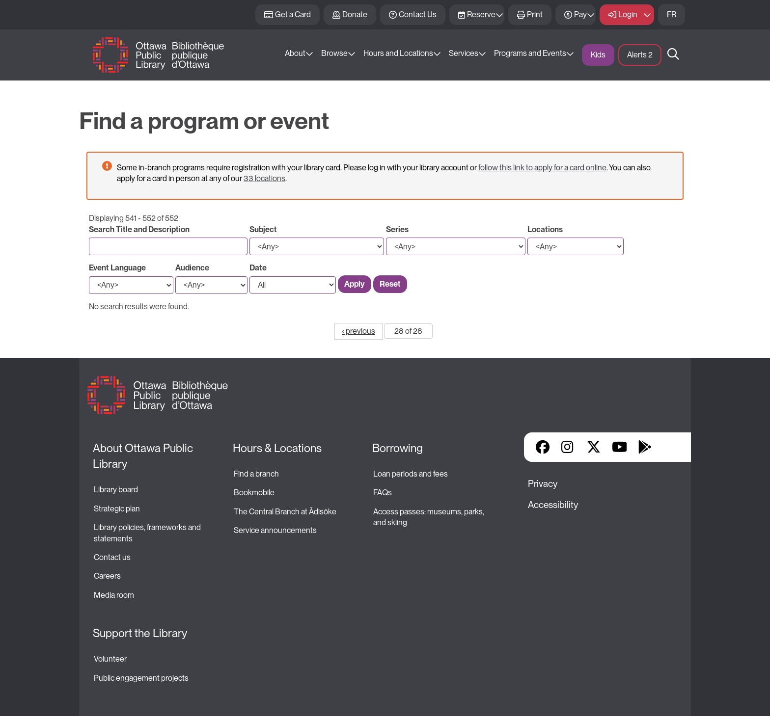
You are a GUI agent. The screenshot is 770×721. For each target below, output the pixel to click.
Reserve (481, 14)
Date (258, 267)
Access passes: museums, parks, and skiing (429, 517)
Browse (334, 53)
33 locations (264, 178)
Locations (545, 229)
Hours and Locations (398, 53)
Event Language (117, 267)
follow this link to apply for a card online (542, 167)
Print (535, 14)
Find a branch (256, 474)
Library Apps (670, 447)
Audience (192, 267)
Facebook (543, 447)
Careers (107, 576)
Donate (354, 14)
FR (671, 14)
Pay (580, 14)
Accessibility (553, 504)
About (295, 53)
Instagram (568, 447)
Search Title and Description (139, 229)
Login (627, 14)
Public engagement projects (141, 678)
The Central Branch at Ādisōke (285, 511)
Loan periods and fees (411, 474)
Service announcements (275, 530)
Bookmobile (254, 492)
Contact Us (418, 14)
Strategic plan (117, 508)
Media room (114, 595)
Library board (116, 489)
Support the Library (140, 633)
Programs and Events (530, 53)
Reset (390, 284)
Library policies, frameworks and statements (148, 533)
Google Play (645, 447)
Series (397, 229)
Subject (263, 229)
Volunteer (110, 659)
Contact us (112, 557)
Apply (354, 284)
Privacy (542, 483)
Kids (598, 54)
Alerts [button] (640, 54)
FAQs (382, 492)
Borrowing (397, 448)
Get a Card (293, 14)
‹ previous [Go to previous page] (358, 331)
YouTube (619, 447)
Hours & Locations (277, 448)
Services (463, 53)
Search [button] (673, 55)
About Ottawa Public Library (144, 456)
